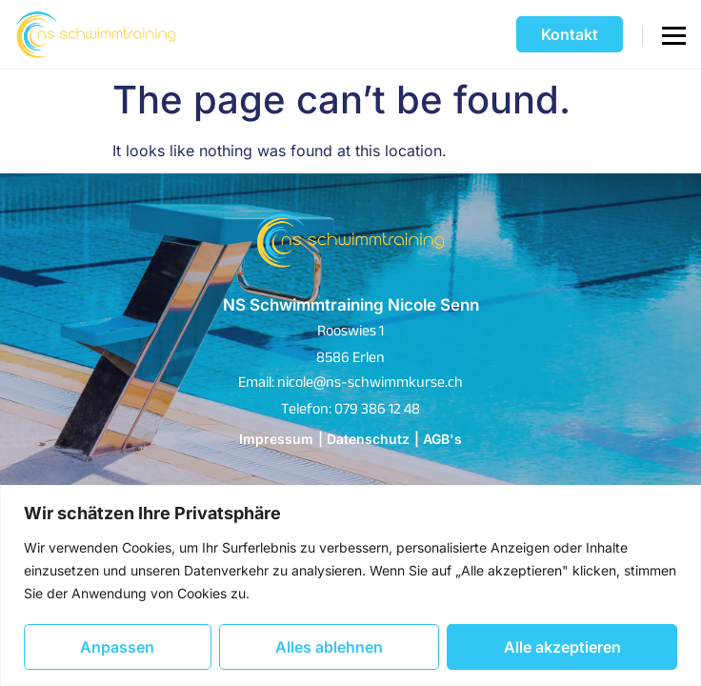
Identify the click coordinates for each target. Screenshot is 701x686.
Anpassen (117, 646)
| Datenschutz (364, 439)
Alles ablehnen (329, 646)
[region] (350, 585)
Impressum (276, 439)
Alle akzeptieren (562, 646)
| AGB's (438, 439)
